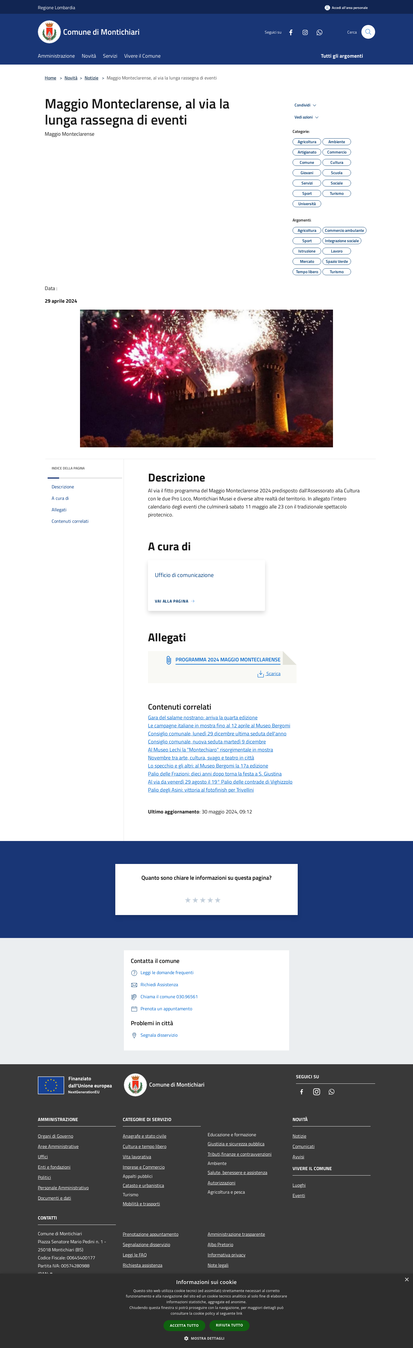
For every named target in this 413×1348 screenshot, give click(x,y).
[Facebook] (288, 32)
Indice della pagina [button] (68, 468)
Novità (71, 77)
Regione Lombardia (56, 7)
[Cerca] (368, 32)
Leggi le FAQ (135, 1254)
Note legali (218, 1265)
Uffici (43, 1156)
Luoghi (299, 1185)
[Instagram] (303, 32)
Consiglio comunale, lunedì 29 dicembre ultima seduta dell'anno (217, 733)
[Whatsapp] (317, 32)
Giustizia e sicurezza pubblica (236, 1143)
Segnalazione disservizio (146, 1244)
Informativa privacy (227, 1254)
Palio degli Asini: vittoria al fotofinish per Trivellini (201, 790)
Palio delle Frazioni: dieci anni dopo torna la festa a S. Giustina (215, 774)
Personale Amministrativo (63, 1187)
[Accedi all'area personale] (346, 7)
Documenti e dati (54, 1197)
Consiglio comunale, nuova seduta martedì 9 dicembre (207, 741)
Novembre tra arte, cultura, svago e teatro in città (201, 758)
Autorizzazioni (221, 1182)
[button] (206, 1338)
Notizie (91, 77)
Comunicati (304, 1146)
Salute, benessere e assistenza (237, 1172)
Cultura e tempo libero (144, 1146)
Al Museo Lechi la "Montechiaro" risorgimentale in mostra (210, 749)
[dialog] (206, 1311)
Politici (44, 1177)
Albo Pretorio (220, 1244)
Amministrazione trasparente (236, 1234)
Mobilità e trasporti (141, 1203)
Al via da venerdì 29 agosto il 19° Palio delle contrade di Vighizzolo (220, 782)
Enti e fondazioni (54, 1167)
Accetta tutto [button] (184, 1325)
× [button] (406, 1280)
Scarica (268, 673)
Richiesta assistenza (142, 1265)
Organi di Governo (55, 1136)
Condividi (306, 105)
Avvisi (298, 1156)
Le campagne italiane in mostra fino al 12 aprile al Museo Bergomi (219, 725)
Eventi (299, 1195)
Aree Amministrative (58, 1146)
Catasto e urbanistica (143, 1185)
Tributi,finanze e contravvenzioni (240, 1154)
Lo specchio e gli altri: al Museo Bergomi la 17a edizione (208, 766)
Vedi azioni (307, 117)
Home (50, 77)
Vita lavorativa (137, 1156)
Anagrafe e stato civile (144, 1136)
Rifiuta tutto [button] (229, 1325)
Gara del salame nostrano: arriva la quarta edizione (203, 717)
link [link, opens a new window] (239, 1313)
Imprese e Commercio (144, 1167)
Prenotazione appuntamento (150, 1234)
